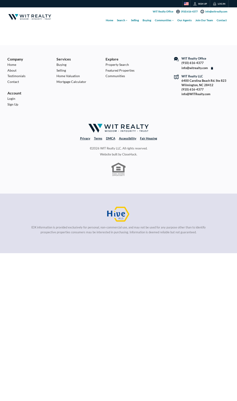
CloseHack (129, 154)
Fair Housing (148, 138)
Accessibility (127, 138)
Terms (98, 138)
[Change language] (186, 3)
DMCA (110, 138)
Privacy (85, 138)
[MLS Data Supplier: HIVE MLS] (118, 214)
